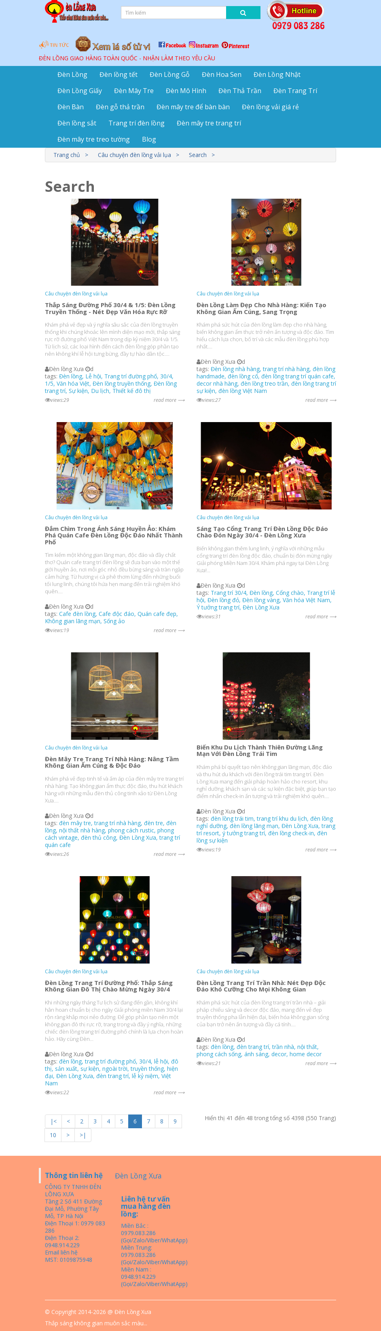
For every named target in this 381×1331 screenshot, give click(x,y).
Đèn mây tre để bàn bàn (193, 106)
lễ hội (161, 1061)
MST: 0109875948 (68, 1259)
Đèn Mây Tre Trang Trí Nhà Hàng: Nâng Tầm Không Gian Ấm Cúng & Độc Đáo (112, 762)
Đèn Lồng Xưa (261, 607)
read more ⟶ (169, 400)
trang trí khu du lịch (282, 818)
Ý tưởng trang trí (218, 607)
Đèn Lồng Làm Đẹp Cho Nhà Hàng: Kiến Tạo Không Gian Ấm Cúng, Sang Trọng (261, 308)
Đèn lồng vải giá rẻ (270, 106)
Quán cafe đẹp (157, 614)
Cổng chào (290, 593)
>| (83, 1135)
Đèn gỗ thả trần (120, 106)
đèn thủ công (98, 837)
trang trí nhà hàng (286, 369)
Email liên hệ (61, 1252)
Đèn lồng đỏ (223, 600)
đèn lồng (70, 1061)
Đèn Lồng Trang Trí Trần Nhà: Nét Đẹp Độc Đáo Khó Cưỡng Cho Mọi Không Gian (261, 986)
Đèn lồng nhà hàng (235, 369)
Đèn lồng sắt (76, 123)
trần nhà (283, 1047)
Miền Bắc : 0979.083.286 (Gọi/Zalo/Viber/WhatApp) (154, 1233)
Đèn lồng (70, 376)
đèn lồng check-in (291, 833)
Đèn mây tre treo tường (93, 139)
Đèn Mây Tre (134, 90)
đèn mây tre (75, 823)
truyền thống (147, 1068)
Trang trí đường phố (130, 376)
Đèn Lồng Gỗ (170, 74)
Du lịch (100, 391)
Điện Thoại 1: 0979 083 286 (75, 1226)
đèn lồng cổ (243, 376)
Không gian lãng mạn (72, 621)
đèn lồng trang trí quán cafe (297, 376)
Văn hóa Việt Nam (306, 600)
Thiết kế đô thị (131, 391)
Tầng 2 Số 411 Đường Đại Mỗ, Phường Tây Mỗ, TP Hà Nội (73, 1208)
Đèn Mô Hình (186, 90)
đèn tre (153, 823)
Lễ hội (93, 376)
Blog (149, 139)
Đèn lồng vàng (260, 600)
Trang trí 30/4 (228, 593)
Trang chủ (66, 155)
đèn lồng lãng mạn (254, 826)
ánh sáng (256, 1054)
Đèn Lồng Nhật (277, 74)
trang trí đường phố (110, 1061)
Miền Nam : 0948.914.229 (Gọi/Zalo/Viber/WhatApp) (154, 1276)
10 (53, 1135)
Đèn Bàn (70, 106)
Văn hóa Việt (73, 383)
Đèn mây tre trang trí (209, 123)
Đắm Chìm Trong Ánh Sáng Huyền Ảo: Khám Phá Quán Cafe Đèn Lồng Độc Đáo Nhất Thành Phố (113, 535)
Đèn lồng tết (118, 74)
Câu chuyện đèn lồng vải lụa (134, 155)
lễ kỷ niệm (145, 1076)
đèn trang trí (112, 1076)
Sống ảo (114, 621)
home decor (306, 1054)
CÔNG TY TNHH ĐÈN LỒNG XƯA (73, 1190)
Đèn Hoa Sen (221, 74)
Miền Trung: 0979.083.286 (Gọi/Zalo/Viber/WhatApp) (154, 1255)
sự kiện (89, 1068)
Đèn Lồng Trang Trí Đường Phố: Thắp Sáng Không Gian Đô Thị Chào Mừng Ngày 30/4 (109, 986)
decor (278, 1054)
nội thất (307, 1047)
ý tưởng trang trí (243, 833)
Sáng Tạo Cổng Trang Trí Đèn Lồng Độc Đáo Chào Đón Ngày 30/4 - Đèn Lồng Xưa (262, 531)
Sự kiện (78, 391)
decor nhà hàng (217, 383)
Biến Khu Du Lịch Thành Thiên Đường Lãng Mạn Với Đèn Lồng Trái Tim (260, 750)
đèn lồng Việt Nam (242, 391)
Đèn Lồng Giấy (79, 90)
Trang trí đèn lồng (136, 123)
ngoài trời (114, 1068)
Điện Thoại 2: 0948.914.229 (62, 1241)
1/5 (49, 383)
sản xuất (66, 1068)
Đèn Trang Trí (295, 90)
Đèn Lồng (72, 74)
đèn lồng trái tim (232, 818)
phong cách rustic (131, 830)
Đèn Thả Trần (239, 90)
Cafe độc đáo (116, 614)
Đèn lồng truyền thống (121, 383)
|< (53, 1121)
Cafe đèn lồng (77, 614)
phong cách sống (219, 1054)
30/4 (166, 376)
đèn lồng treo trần (264, 383)
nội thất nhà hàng (82, 830)
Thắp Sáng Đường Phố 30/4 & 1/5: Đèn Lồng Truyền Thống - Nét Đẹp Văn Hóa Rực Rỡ (110, 308)
